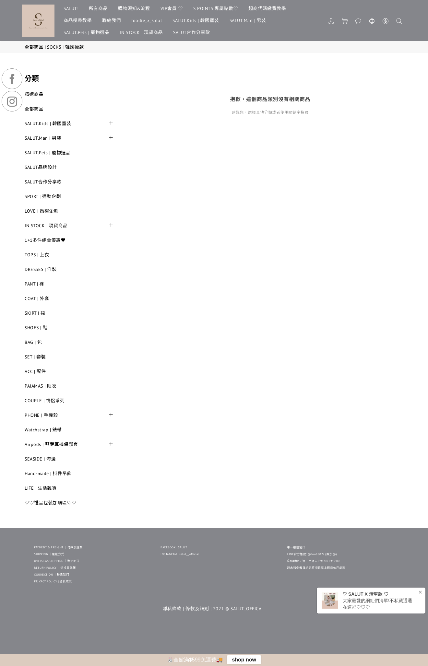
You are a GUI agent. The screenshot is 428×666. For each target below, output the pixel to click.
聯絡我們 (111, 20)
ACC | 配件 (35, 371)
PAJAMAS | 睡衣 (40, 386)
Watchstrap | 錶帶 (43, 430)
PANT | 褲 (34, 284)
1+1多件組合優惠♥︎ (45, 240)
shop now (244, 659)
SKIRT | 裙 (35, 313)
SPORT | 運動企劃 (43, 196)
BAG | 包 (33, 342)
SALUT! (71, 8)
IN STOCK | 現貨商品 (141, 32)
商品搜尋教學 (78, 20)
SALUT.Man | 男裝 (248, 20)
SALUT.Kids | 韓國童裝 (195, 20)
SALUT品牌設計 (41, 167)
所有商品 (98, 8)
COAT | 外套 (37, 298)
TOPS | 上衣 (37, 255)
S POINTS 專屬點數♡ (215, 8)
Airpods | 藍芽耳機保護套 (51, 444)
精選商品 (34, 94)
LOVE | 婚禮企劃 (42, 211)
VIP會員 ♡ (171, 8)
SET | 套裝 (35, 357)
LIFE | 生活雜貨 (41, 488)
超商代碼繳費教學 (267, 8)
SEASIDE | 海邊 (40, 459)
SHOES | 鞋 (36, 328)
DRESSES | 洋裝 (41, 269)
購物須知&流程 (134, 8)
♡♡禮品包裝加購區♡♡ (51, 503)
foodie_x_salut (146, 20)
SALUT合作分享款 (191, 32)
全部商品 (34, 47)
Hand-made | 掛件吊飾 (48, 473)
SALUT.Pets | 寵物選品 (87, 32)
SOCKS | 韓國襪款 (65, 47)
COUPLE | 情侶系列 (45, 400)
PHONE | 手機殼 (41, 415)
